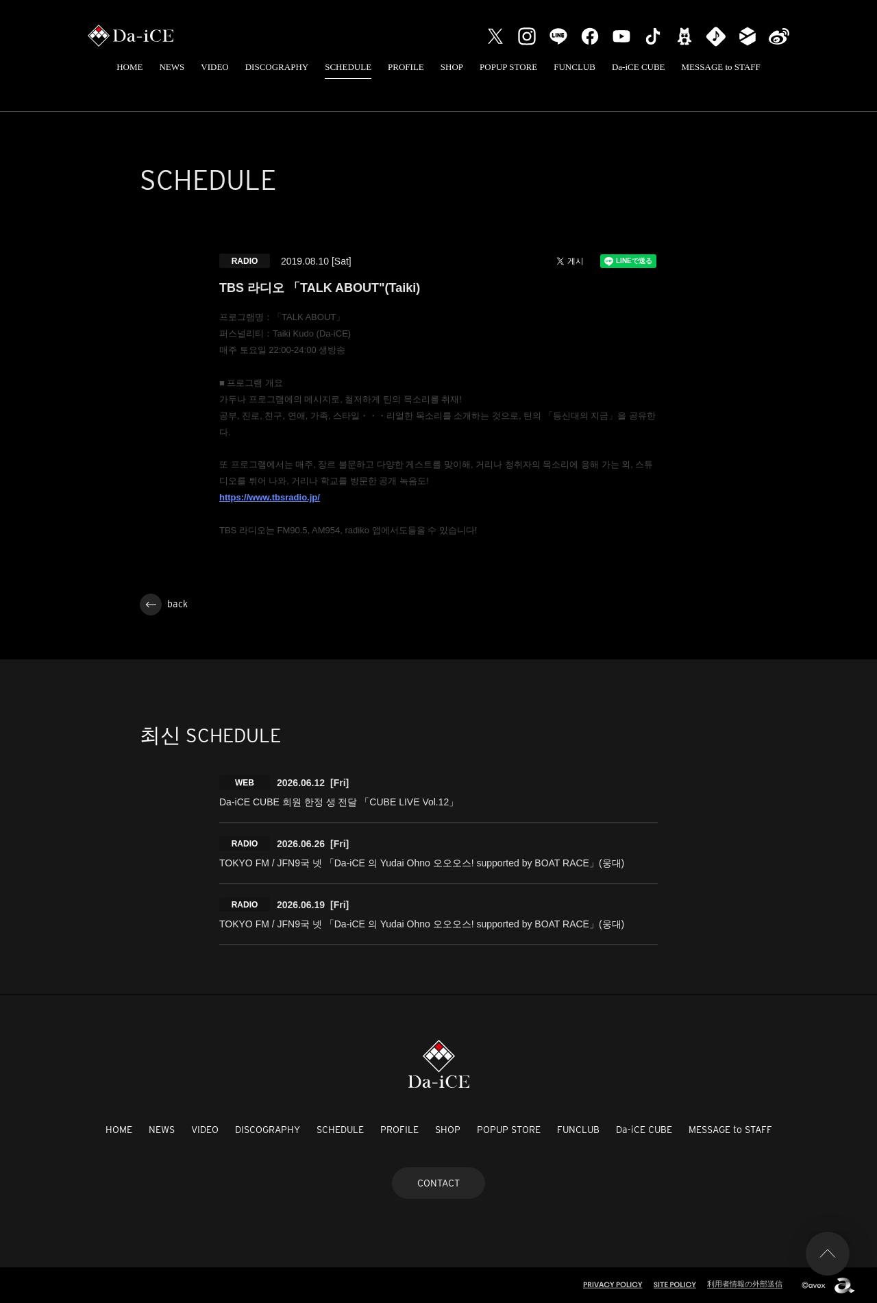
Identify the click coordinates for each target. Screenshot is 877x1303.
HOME (129, 67)
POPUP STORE (508, 67)
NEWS (171, 67)
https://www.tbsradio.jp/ (269, 497)
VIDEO (214, 67)
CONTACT (438, 1183)
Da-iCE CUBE (638, 67)
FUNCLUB (574, 67)
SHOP (452, 67)
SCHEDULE (348, 67)
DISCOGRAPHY (276, 67)
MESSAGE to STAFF (721, 67)
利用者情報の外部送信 (744, 1284)
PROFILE (406, 67)
